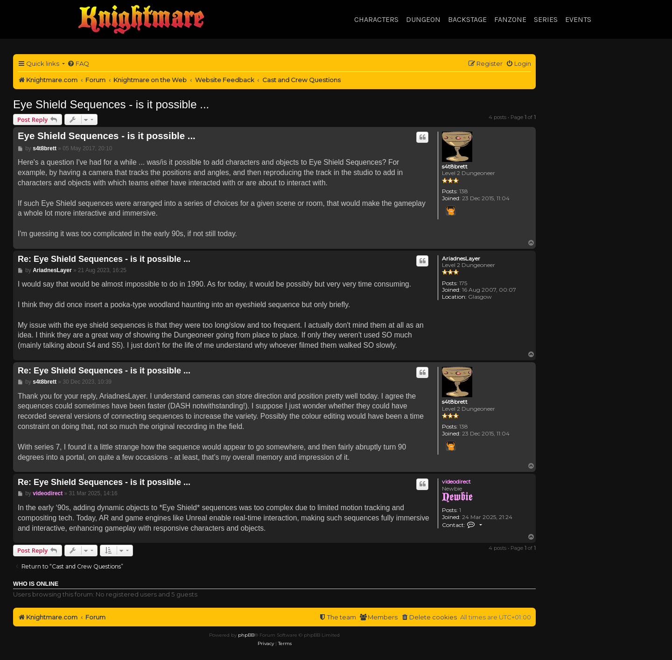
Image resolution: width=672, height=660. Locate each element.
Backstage (467, 19)
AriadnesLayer (461, 258)
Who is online (35, 584)
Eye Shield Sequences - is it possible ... (111, 104)
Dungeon (423, 19)
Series (546, 19)
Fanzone (510, 19)
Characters (376, 19)
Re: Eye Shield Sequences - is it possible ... (104, 259)
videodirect (456, 481)
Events (578, 19)
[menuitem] (78, 63)
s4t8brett (455, 166)
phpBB (246, 635)
